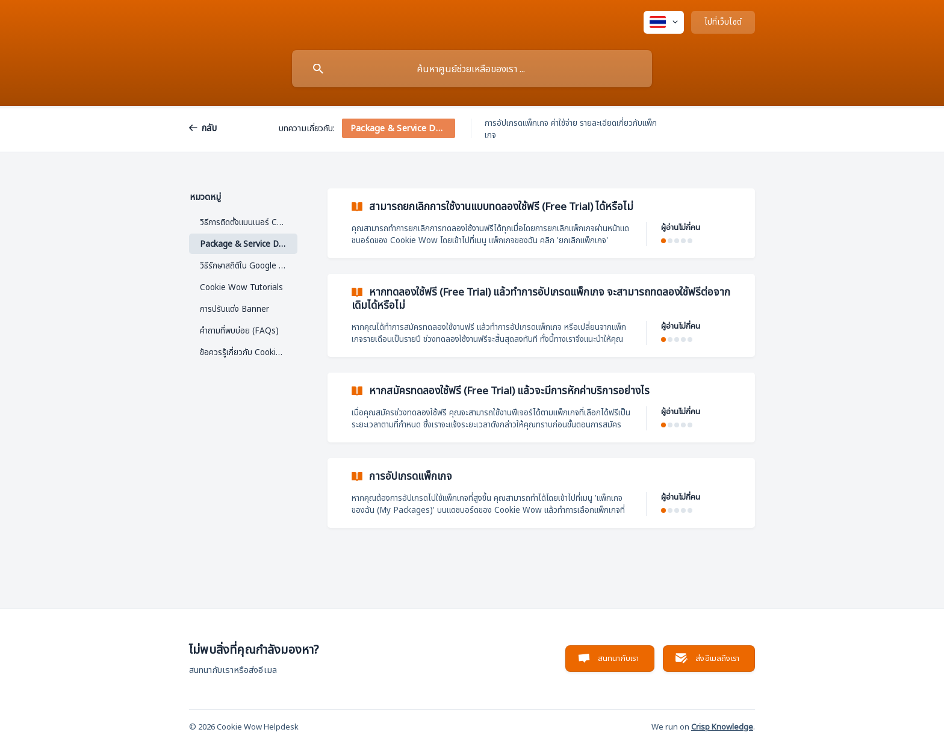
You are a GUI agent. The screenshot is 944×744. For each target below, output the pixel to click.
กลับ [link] (209, 128)
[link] (541, 223)
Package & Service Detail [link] (247, 243)
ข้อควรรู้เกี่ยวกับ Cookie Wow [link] (248, 352)
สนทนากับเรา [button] (618, 658)
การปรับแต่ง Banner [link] (234, 308)
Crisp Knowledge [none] (722, 726)
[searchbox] (472, 68)
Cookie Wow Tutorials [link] (241, 287)
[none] (664, 22)
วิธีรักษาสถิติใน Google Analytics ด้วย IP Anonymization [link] (248, 265)
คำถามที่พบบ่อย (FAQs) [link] (239, 330)
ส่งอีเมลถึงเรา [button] (717, 658)
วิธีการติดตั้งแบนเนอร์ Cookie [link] (248, 222)
